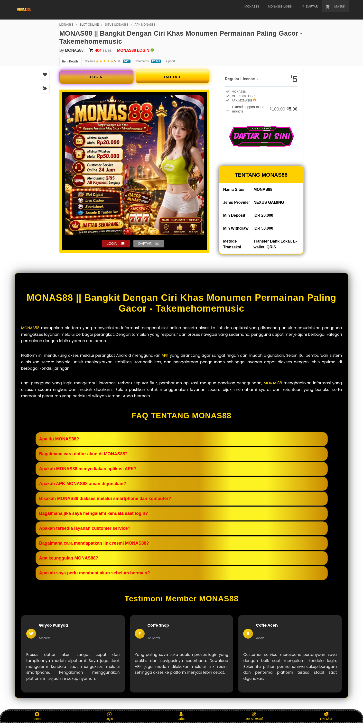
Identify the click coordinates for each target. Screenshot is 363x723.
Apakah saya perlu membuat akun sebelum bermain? (94, 572)
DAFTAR (172, 77)
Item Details (70, 61)
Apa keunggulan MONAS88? (68, 558)
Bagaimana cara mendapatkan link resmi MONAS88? (94, 543)
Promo (37, 716)
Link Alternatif (254, 716)
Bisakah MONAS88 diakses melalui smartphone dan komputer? (105, 498)
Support (170, 61)
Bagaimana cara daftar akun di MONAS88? (83, 453)
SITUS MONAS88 (116, 24)
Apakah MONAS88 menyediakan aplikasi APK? (88, 468)
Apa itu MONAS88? (59, 439)
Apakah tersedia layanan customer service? (84, 528)
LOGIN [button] (112, 243)
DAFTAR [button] (145, 243)
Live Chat (326, 716)
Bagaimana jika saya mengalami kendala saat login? (93, 513)
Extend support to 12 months (265, 109)
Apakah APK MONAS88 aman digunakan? (82, 483)
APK (164, 355)
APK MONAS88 (144, 24)
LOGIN (96, 77)
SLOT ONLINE (89, 24)
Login (109, 716)
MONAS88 (66, 24)
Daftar (181, 716)
